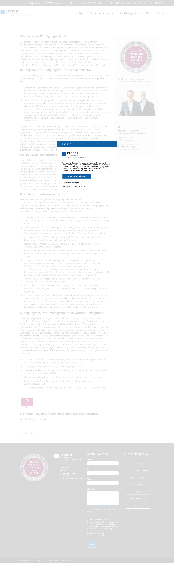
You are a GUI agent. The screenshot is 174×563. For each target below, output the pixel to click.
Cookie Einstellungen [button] (70, 182)
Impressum (80, 186)
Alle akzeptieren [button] (76, 176)
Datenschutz (67, 186)
